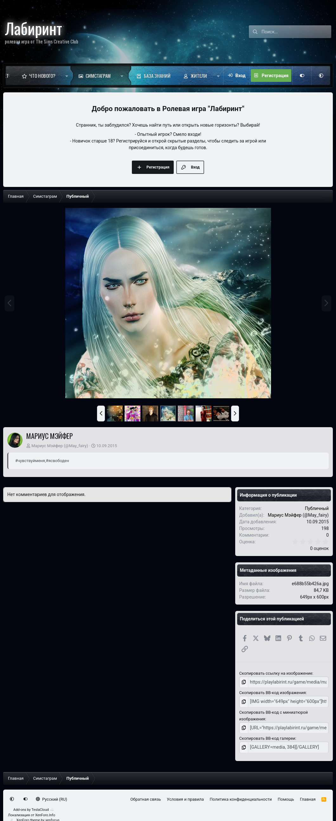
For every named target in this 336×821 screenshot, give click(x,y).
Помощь (286, 796)
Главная (307, 796)
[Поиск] (296, 31)
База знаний (157, 75)
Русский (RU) (51, 796)
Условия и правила (185, 796)
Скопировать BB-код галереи (267, 736)
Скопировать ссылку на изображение (275, 673)
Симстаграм (98, 75)
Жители (199, 75)
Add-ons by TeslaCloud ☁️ (33, 807)
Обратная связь (145, 796)
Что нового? (42, 75)
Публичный (317, 508)
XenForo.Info (45, 813)
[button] (67, 75)
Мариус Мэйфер (47, 445)
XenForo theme (28, 818)
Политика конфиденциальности (241, 796)
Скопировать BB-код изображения (272, 692)
